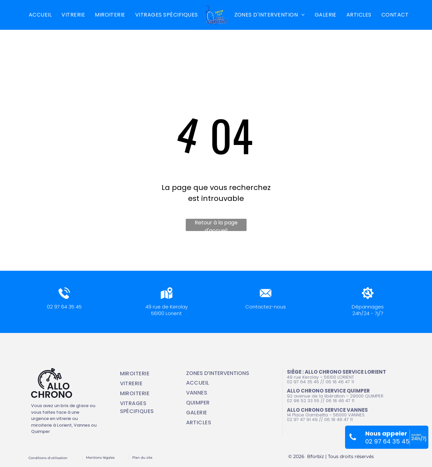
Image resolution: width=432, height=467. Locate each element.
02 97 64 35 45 (64, 306)
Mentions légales (100, 457)
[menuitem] (40, 15)
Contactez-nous (265, 306)
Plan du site (142, 457)
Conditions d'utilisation (47, 458)
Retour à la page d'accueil (216, 225)
